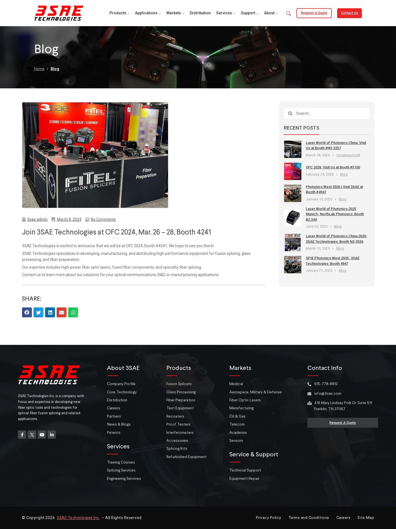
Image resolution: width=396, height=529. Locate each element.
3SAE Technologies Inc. (78, 518)
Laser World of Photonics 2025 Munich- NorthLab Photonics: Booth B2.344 (335, 214)
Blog (55, 69)
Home (39, 69)
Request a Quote (314, 13)
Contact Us (349, 13)
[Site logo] (59, 12)
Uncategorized (348, 155)
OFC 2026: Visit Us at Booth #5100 (333, 167)
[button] (288, 14)
